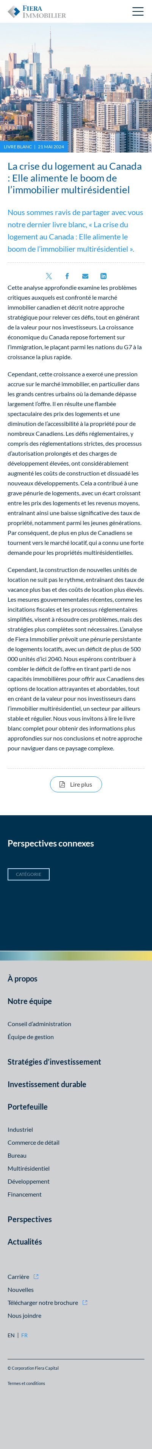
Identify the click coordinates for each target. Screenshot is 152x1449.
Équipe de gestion (31, 1036)
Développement (29, 1181)
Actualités (25, 1241)
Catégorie (28, 874)
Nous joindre (24, 1315)
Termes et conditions (26, 1383)
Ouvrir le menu (138, 11)
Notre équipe (30, 1001)
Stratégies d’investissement (54, 1061)
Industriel (20, 1129)
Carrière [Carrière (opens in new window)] (18, 1276)
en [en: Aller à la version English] (11, 1335)
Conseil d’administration (39, 1023)
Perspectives (30, 1219)
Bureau (17, 1155)
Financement (25, 1194)
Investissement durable (47, 1084)
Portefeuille (28, 1106)
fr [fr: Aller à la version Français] (24, 1335)
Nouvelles (21, 1289)
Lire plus (86, 784)
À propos (23, 978)
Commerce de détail (34, 1142)
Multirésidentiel (29, 1168)
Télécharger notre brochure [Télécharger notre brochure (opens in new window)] (43, 1302)
